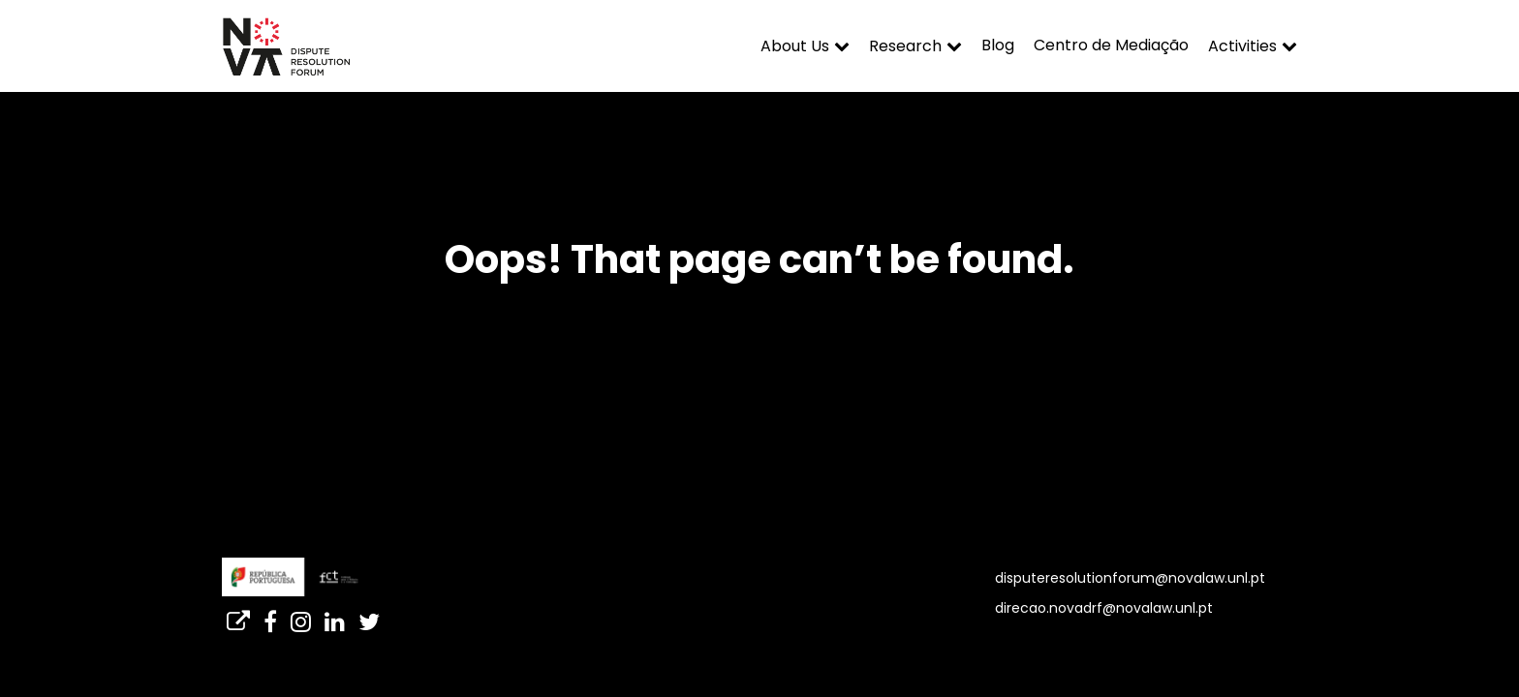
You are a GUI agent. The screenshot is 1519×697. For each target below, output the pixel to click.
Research (905, 46)
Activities (1242, 46)
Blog (997, 45)
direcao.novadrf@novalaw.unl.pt (1104, 608)
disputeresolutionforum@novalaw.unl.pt (1130, 578)
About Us (794, 46)
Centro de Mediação (1111, 45)
